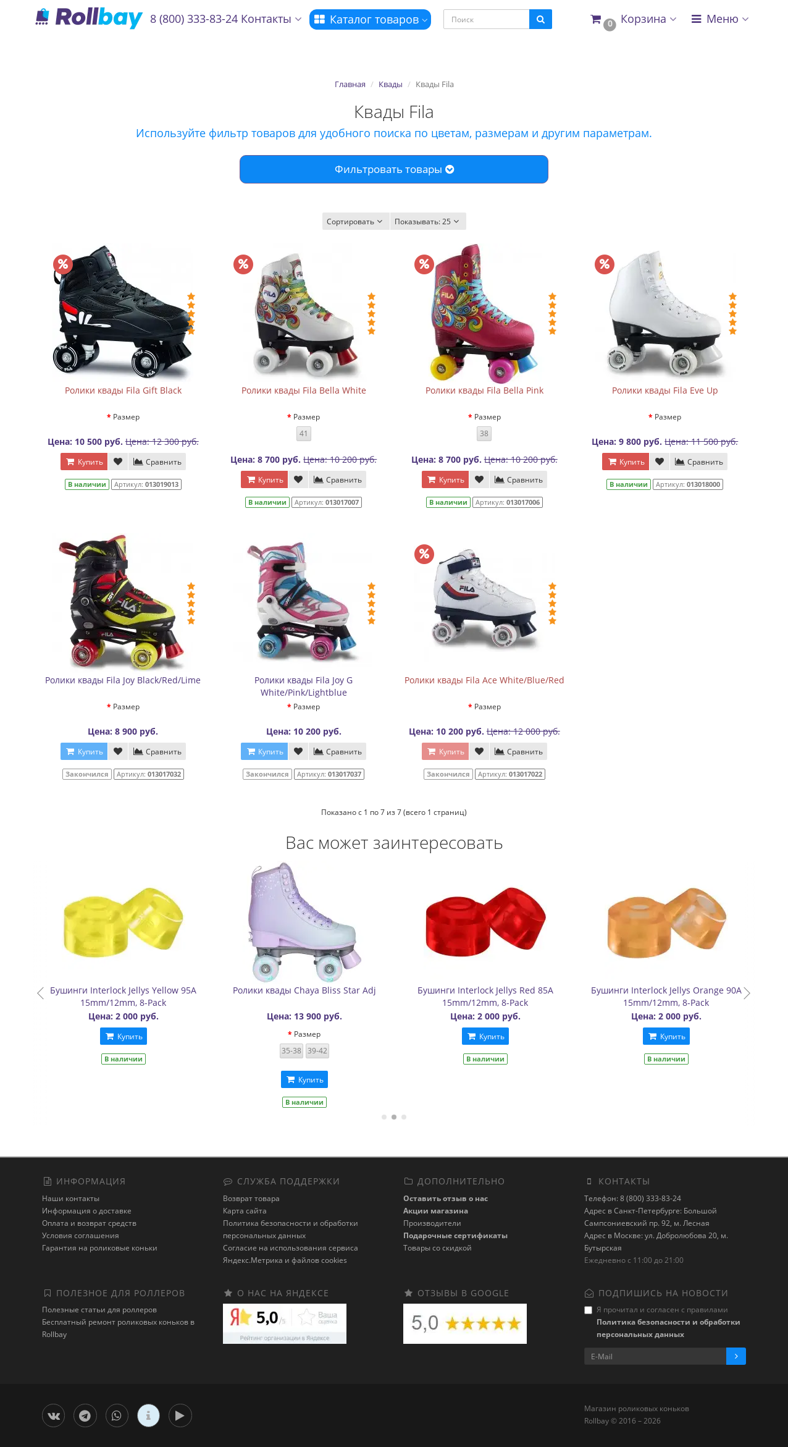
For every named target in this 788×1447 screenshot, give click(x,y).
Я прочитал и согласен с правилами (662, 1321)
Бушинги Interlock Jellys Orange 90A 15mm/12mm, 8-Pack (681, 996)
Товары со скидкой (437, 1247)
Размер (126, 416)
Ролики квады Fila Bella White (303, 390)
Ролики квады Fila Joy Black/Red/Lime (123, 680)
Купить (84, 462)
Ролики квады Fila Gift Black (123, 390)
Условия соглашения (80, 1235)
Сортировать (356, 221)
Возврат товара (251, 1198)
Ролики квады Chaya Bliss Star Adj (319, 990)
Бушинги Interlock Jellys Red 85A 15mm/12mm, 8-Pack (500, 996)
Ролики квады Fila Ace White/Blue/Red (484, 680)
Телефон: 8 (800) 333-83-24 (632, 1198)
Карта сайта (245, 1210)
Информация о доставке (87, 1210)
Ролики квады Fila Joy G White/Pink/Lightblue (303, 686)
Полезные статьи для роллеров (99, 1309)
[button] (632, 19)
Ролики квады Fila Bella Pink (484, 390)
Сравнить (157, 462)
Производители (432, 1223)
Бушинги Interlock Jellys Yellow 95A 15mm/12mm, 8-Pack (138, 996)
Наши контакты (70, 1198)
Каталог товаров (370, 19)
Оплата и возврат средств (89, 1223)
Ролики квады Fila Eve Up (665, 390)
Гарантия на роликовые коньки (99, 1247)
